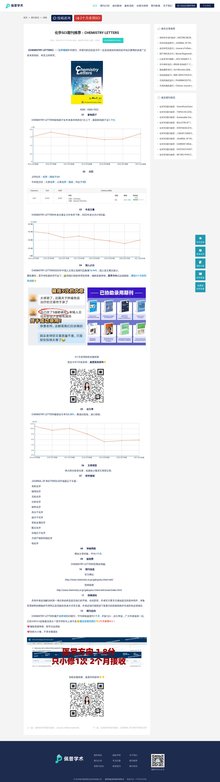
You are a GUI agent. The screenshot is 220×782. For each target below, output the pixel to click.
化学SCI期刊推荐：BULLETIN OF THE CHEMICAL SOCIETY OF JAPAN (176, 123)
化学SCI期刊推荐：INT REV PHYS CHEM (176, 155)
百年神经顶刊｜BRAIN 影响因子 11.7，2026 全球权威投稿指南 (176, 64)
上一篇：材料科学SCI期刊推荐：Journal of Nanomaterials (53, 728)
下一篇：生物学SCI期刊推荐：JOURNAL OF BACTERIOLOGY (120, 728)
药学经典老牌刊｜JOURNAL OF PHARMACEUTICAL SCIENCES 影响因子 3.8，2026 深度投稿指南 (176, 43)
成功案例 (117, 5)
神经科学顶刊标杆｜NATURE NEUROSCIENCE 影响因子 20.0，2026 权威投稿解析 (176, 38)
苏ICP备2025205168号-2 (114, 779)
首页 (95, 5)
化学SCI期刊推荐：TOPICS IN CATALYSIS (176, 112)
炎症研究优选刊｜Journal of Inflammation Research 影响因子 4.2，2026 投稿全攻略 (176, 48)
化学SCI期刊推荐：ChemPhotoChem (176, 106)
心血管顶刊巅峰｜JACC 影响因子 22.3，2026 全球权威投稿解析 (176, 59)
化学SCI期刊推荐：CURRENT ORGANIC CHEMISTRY (176, 144)
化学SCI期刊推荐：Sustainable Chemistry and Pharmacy (176, 117)
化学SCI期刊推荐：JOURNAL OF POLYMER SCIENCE (176, 139)
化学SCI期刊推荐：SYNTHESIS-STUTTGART (176, 128)
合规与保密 (142, 5)
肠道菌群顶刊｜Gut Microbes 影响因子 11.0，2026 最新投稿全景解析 (176, 70)
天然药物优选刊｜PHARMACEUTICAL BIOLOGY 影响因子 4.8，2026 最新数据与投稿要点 (176, 80)
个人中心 (207, 5)
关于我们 (167, 5)
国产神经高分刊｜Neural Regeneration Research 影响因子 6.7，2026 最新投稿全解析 (176, 54)
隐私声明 (117, 755)
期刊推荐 (133, 760)
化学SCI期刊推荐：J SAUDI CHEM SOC (176, 133)
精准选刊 (117, 766)
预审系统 (98, 755)
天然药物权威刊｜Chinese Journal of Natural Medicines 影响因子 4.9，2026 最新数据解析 (176, 86)
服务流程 (129, 5)
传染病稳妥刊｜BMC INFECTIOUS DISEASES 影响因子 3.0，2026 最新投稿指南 (176, 75)
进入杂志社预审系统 (186, 5)
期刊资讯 (35, 17)
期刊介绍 (98, 760)
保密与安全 (99, 766)
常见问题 (117, 760)
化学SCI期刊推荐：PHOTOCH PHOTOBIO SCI (176, 149)
